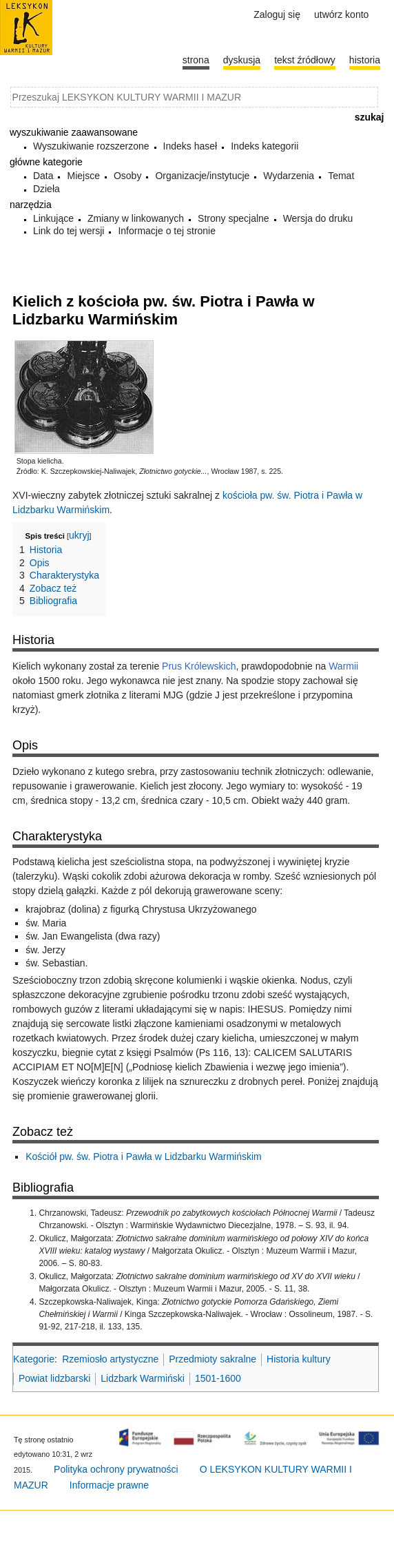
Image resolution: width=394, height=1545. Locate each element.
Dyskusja (241, 59)
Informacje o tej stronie (167, 230)
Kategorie (33, 1359)
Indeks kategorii (264, 146)
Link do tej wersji (69, 230)
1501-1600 (218, 1378)
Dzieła (46, 188)
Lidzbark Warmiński (143, 1378)
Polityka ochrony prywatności (116, 1469)
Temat (341, 175)
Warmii (343, 666)
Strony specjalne (233, 218)
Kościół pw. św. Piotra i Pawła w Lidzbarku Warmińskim (143, 1156)
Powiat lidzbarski (54, 1378)
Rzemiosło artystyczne (110, 1359)
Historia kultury (299, 1359)
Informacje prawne (109, 1485)
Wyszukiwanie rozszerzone (91, 146)
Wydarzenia (288, 175)
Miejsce (83, 175)
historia (364, 59)
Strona (196, 59)
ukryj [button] (79, 535)
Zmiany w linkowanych (135, 218)
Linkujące (53, 218)
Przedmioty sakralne (212, 1359)
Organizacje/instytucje (202, 175)
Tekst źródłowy (304, 59)
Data (43, 175)
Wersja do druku (318, 218)
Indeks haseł (190, 146)
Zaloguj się (276, 14)
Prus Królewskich (199, 666)
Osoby (127, 175)
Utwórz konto (341, 14)
